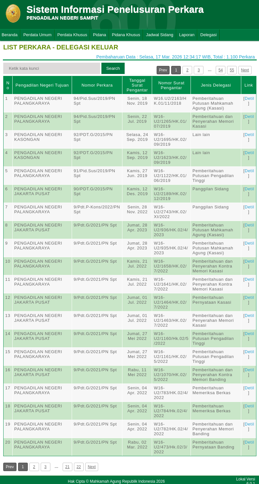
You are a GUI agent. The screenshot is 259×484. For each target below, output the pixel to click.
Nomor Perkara (97, 85)
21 (67, 467)
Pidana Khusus (126, 34)
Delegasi (208, 34)
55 (232, 70)
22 (79, 467)
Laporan (187, 34)
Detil (249, 98)
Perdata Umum (37, 34)
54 (221, 70)
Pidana (99, 34)
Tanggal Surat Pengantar (137, 85)
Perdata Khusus (72, 34)
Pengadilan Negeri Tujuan (42, 85)
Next (245, 70)
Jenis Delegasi (216, 85)
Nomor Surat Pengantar (171, 85)
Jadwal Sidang (159, 34)
